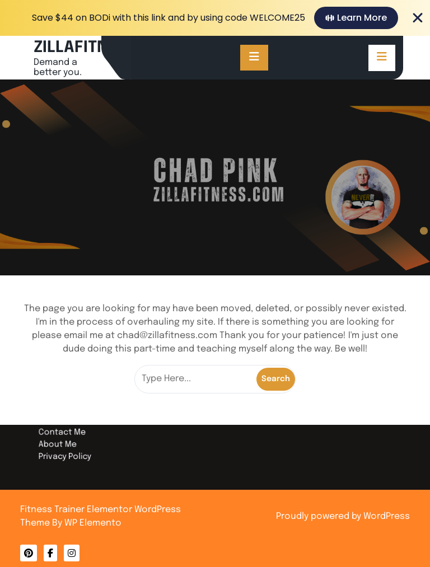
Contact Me (97, 428)
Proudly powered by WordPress (343, 516)
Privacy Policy (99, 447)
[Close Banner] (417, 18)
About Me (93, 438)
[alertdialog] (215, 18)
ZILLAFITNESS (85, 48)
